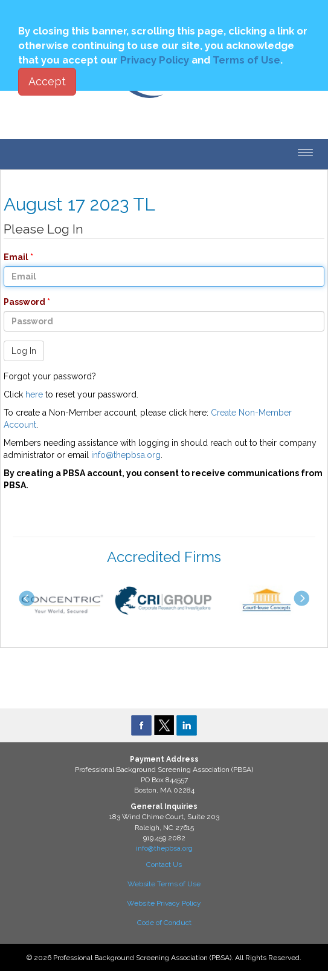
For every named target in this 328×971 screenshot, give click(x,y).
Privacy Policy (154, 60)
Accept (47, 81)
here (34, 394)
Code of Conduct (164, 922)
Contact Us (164, 864)
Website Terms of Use (164, 884)
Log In (23, 351)
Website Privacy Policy (164, 903)
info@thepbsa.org (126, 455)
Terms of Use (246, 60)
